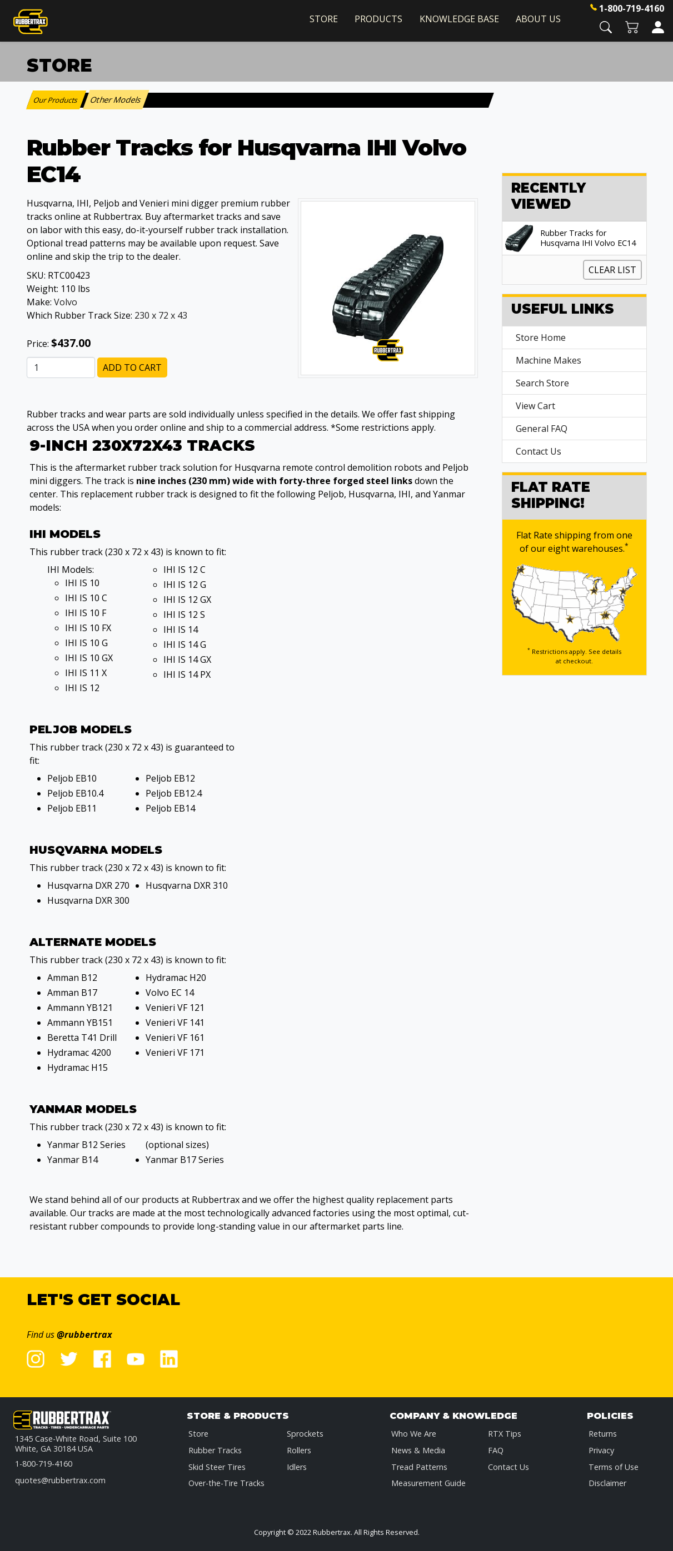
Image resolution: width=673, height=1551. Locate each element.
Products (378, 19)
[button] (606, 26)
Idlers (297, 1467)
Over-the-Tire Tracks (226, 1483)
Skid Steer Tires (217, 1467)
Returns (603, 1433)
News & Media (418, 1450)
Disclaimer (607, 1483)
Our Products (56, 100)
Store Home (541, 337)
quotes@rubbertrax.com (60, 1480)
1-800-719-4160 (631, 8)
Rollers (299, 1450)
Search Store (542, 383)
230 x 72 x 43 (160, 315)
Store (324, 19)
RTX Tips (504, 1433)
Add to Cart (132, 367)
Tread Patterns (419, 1467)
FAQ (495, 1450)
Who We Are (413, 1433)
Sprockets (305, 1433)
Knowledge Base (459, 19)
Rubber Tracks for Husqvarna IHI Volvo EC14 (588, 238)
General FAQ (541, 428)
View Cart (535, 406)
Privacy (601, 1450)
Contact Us (538, 451)
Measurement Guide (428, 1483)
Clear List (612, 270)
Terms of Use (614, 1467)
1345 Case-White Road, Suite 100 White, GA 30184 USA (76, 1443)
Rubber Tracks (215, 1450)
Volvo (65, 302)
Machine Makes (548, 360)
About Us (538, 19)
